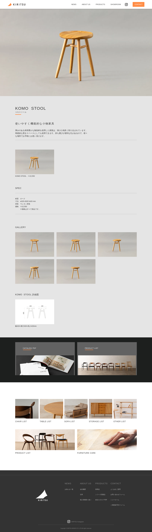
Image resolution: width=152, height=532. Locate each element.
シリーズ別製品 (100, 494)
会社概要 (83, 489)
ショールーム (115, 500)
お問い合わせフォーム (118, 494)
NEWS (73, 4)
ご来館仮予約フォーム (118, 505)
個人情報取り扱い (85, 500)
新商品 (97, 489)
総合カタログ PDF (101, 500)
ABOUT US (86, 4)
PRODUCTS (100, 4)
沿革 (81, 494)
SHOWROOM (115, 4)
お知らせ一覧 (69, 489)
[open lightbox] (34, 244)
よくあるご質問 (116, 489)
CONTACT (138, 4)
